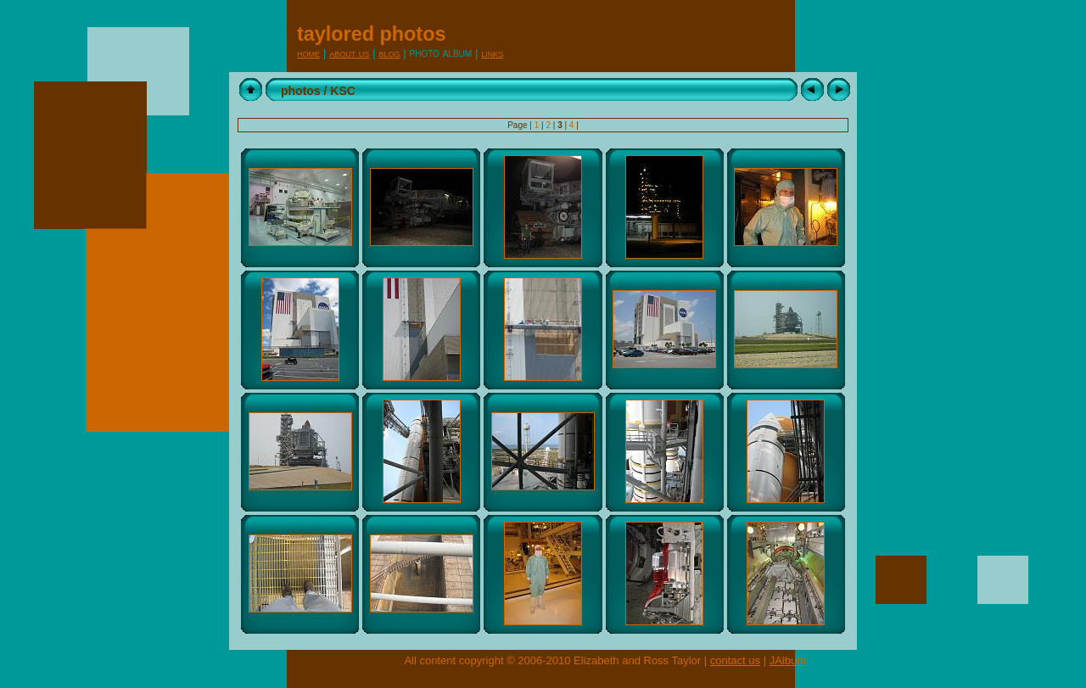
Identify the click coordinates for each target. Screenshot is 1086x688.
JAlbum (788, 660)
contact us (735, 660)
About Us (349, 53)
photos (301, 91)
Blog (389, 53)
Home (308, 53)
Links (492, 53)
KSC (342, 91)
